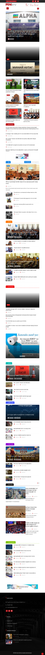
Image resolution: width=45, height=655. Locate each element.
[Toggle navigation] (7, 8)
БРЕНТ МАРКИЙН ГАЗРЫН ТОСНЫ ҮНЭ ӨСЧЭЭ (22, 550)
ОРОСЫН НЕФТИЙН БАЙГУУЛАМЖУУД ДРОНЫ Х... (22, 640)
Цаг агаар (31, 5)
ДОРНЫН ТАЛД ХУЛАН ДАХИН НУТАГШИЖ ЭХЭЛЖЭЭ (31, 509)
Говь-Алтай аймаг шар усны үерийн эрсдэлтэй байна (16, 321)
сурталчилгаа (9, 74)
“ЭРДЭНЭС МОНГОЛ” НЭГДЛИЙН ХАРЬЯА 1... (22, 247)
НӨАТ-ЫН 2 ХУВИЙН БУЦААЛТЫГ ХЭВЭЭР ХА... (22, 435)
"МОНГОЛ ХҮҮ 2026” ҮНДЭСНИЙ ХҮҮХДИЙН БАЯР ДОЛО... (21, 456)
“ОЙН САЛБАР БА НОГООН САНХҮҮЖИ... (21, 389)
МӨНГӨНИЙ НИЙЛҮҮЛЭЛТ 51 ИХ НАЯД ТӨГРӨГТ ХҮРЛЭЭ (24, 556)
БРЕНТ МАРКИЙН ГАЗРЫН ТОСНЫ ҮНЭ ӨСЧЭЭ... (22, 422)
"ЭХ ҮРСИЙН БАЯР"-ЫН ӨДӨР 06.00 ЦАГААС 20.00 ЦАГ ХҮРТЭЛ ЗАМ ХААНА (20, 145)
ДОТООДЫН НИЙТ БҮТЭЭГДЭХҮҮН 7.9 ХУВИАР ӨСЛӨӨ (20, 414)
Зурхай (27, 5)
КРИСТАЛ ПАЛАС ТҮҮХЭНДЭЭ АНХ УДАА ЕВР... (23, 476)
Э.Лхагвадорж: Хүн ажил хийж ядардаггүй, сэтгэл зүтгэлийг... (25, 198)
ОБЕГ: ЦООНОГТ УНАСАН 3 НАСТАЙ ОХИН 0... (22, 382)
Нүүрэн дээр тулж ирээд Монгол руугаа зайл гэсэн (23, 204)
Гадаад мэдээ (9, 80)
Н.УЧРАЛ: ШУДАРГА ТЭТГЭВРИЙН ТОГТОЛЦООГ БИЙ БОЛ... (25, 241)
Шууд (8, 59)
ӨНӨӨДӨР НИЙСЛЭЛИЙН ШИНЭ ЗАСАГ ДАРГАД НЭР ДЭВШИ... (25, 276)
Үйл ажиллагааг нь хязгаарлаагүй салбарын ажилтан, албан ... (26, 192)
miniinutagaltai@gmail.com (12, 607)
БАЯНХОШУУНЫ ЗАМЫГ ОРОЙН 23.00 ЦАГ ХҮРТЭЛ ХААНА (21, 375)
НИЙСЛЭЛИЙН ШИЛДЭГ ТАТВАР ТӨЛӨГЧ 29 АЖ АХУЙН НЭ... (25, 573)
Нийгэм (9, 29)
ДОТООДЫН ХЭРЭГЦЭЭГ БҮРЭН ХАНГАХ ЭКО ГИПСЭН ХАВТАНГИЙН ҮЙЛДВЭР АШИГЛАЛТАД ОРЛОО (22, 34)
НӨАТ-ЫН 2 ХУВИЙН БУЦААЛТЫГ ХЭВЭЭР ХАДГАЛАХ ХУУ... (25, 567)
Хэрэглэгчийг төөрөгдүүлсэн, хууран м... (21, 634)
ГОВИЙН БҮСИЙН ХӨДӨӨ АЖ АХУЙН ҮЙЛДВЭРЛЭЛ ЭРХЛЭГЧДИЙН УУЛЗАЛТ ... (32, 524)
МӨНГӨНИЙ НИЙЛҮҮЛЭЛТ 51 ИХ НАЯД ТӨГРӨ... (22, 428)
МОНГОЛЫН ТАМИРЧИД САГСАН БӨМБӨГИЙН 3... (23, 463)
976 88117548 (9, 605)
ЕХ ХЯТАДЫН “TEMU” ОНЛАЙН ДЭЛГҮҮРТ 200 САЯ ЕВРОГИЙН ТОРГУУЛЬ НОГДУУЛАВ (22, 133)
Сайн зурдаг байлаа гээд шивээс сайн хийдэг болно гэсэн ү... (25, 212)
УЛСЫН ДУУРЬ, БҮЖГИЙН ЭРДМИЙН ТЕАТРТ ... (22, 470)
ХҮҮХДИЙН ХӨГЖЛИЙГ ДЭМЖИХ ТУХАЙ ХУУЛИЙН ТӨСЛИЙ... (25, 270)
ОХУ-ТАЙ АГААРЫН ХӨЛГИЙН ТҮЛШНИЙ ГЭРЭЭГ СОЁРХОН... (25, 561)
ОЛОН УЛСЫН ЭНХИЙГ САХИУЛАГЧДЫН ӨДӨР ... (23, 396)
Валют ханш (36, 5)
